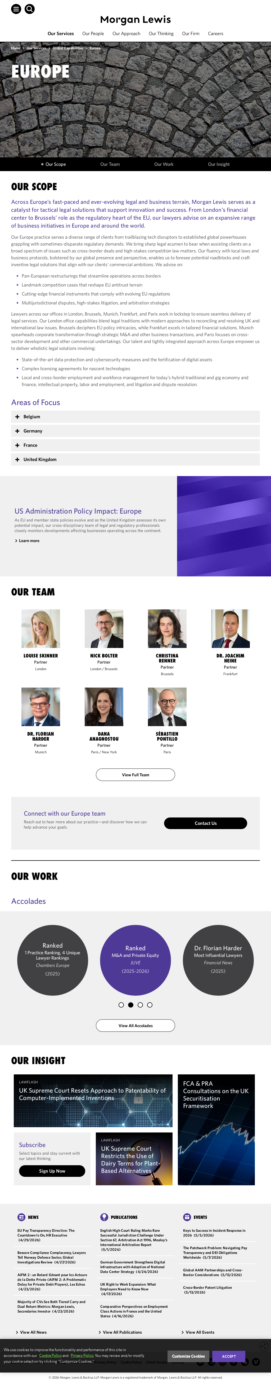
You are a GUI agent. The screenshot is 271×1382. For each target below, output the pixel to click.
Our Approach (126, 33)
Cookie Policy (50, 1355)
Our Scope (56, 164)
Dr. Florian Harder (40, 736)
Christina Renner (167, 658)
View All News (31, 1332)
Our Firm (191, 33)
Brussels (111, 668)
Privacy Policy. (82, 1355)
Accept (229, 1356)
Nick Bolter (104, 655)
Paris (94, 752)
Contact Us (206, 823)
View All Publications (120, 1332)
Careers (215, 33)
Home (15, 48)
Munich (41, 752)
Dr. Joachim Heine (230, 658)
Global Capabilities (68, 48)
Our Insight (219, 164)
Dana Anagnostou (104, 736)
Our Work (164, 164)
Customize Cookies (188, 1356)
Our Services (61, 33)
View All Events (198, 1332)
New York (109, 752)
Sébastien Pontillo (167, 736)
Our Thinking (161, 33)
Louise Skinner (41, 655)
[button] (16, 9)
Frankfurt (230, 673)
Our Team (110, 164)
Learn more (29, 540)
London (40, 668)
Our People (93, 33)
